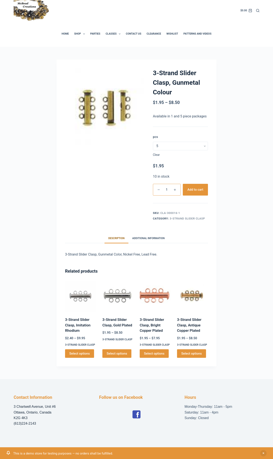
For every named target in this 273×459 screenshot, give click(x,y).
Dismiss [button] (263, 453)
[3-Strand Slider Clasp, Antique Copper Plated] (192, 296)
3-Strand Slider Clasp (187, 218)
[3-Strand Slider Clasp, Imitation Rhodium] (80, 296)
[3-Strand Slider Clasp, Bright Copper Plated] (155, 296)
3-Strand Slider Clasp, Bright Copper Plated (152, 325)
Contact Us (133, 33)
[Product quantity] (167, 190)
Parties (95, 33)
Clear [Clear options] (156, 154)
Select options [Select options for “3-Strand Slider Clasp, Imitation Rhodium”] (79, 353)
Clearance (154, 33)
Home (65, 33)
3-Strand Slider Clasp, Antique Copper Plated (189, 325)
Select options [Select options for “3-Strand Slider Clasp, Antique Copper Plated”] (191, 353)
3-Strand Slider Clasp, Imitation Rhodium (77, 325)
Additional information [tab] (148, 238)
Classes (114, 34)
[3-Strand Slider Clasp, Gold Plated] (117, 296)
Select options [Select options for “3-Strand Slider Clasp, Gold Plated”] (117, 353)
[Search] (257, 10)
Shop (80, 34)
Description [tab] (116, 238)
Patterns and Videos (197, 33)
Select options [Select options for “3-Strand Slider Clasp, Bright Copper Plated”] (154, 353)
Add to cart (195, 189)
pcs (155, 137)
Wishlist (172, 33)
